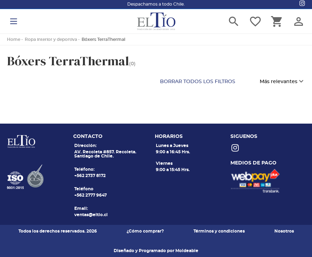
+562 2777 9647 (90, 195)
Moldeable (186, 251)
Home (13, 39)
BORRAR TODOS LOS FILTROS (197, 81)
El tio (156, 21)
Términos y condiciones (219, 231)
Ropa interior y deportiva (51, 39)
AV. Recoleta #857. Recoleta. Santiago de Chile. (105, 154)
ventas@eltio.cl (91, 215)
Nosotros (284, 231)
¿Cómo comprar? (145, 231)
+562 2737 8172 (90, 176)
